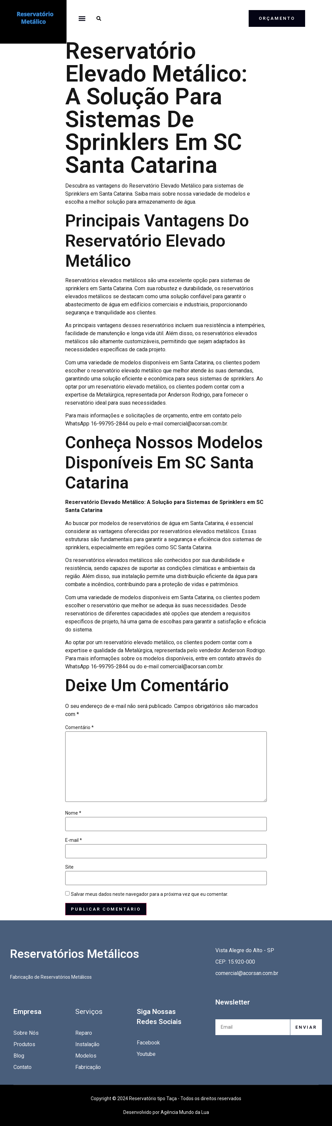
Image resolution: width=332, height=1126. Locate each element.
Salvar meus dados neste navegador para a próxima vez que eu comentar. (149, 894)
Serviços (88, 1012)
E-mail (73, 840)
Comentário (79, 727)
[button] (82, 18)
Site (69, 867)
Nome (73, 813)
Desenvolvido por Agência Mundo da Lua (166, 1112)
